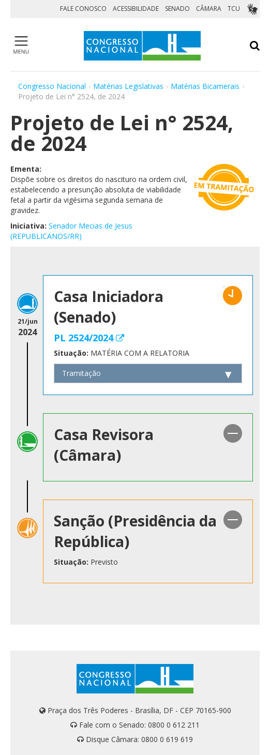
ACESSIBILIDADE (136, 8)
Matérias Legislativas (128, 86)
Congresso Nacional (52, 86)
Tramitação (81, 373)
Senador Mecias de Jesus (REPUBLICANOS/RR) (71, 231)
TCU (234, 8)
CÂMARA (208, 8)
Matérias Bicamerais (205, 86)
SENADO (177, 8)
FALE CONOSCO (83, 8)
